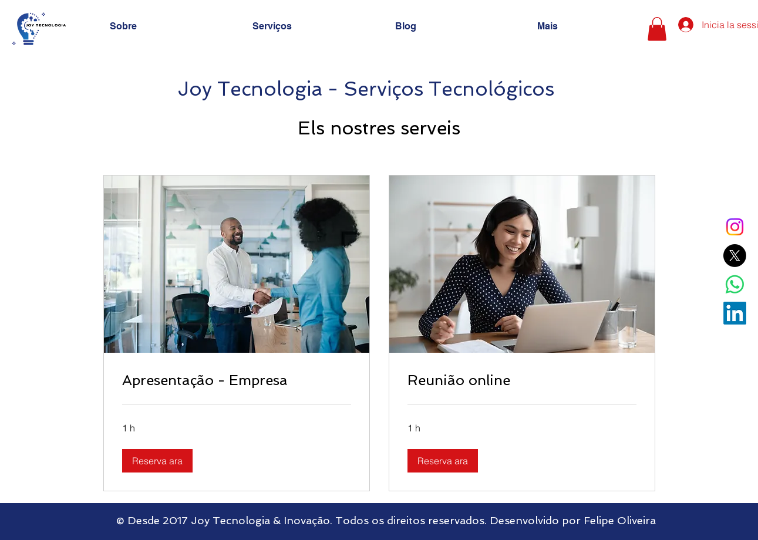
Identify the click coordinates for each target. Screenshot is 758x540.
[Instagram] (734, 226)
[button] (657, 29)
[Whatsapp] (734, 284)
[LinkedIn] (734, 313)
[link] (236, 380)
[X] (734, 255)
